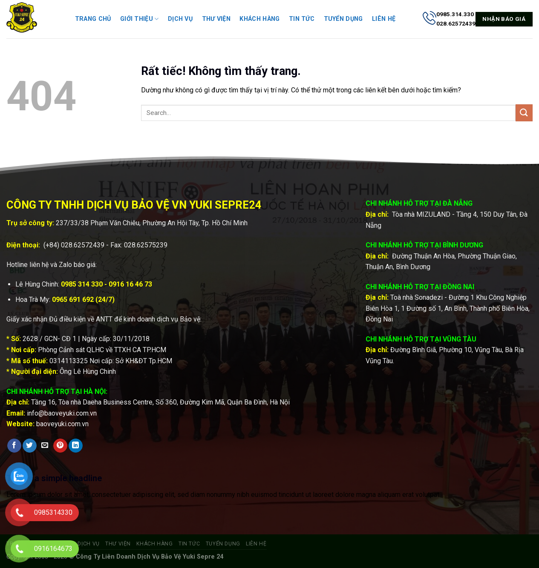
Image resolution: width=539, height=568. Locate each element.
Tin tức (301, 19)
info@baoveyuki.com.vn (62, 413)
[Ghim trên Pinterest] (60, 446)
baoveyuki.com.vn (62, 424)
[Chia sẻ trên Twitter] (30, 446)
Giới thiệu (139, 19)
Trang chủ (93, 19)
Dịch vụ (180, 19)
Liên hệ (383, 19)
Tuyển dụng (343, 19)
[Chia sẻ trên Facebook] (14, 446)
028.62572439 (82, 245)
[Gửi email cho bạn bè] (45, 446)
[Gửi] (524, 112)
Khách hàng (259, 19)
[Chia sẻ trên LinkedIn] (76, 446)
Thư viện (216, 19)
